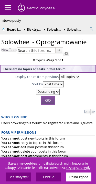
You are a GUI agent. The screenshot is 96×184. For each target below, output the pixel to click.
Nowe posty (12, 20)
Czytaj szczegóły (78, 168)
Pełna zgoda (78, 177)
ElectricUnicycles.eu (37, 8)
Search (59, 50)
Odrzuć (48, 177)
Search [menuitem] (91, 28)
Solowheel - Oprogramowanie (44, 42)
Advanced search (66, 53)
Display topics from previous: (47, 77)
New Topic (9, 49)
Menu (7, 7)
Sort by (48, 84)
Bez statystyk (18, 177)
